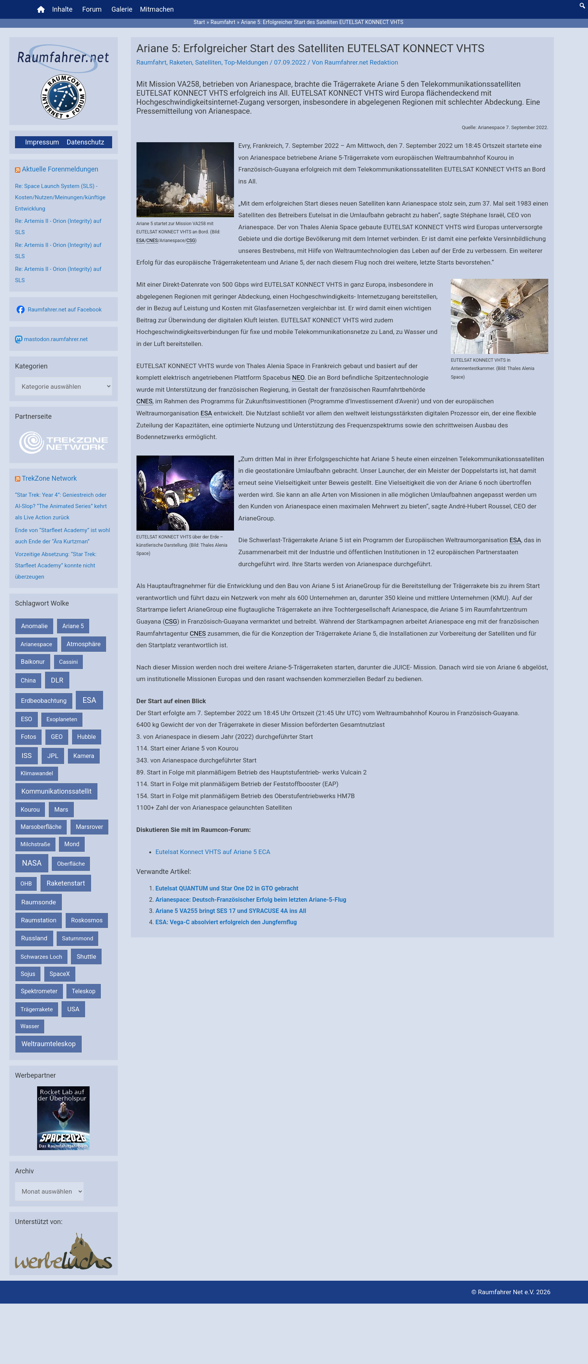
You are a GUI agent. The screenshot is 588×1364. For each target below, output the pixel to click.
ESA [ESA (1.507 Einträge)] (89, 700)
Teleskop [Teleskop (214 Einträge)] (84, 991)
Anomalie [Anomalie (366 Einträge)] (34, 626)
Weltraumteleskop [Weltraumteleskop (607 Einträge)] (48, 1044)
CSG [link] (190, 240)
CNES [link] (152, 240)
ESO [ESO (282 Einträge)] (26, 719)
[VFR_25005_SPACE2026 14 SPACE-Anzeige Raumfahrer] (63, 1117)
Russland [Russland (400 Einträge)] (34, 938)
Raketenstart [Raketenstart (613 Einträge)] (65, 883)
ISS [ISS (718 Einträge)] (27, 755)
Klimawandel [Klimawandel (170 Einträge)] (37, 773)
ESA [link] (140, 240)
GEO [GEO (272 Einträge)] (57, 736)
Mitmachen (157, 9)
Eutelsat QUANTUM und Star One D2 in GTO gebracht (227, 888)
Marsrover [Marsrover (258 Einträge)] (89, 826)
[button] (582, 5)
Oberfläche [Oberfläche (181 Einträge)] (71, 863)
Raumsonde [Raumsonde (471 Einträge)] (38, 902)
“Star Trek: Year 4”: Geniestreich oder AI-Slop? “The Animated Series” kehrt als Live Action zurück (61, 506)
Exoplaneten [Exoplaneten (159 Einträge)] (61, 719)
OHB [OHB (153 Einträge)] (26, 883)
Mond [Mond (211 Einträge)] (72, 844)
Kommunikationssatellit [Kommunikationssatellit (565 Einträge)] (56, 791)
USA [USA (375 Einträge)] (74, 1009)
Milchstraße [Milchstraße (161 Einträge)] (35, 844)
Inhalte (62, 9)
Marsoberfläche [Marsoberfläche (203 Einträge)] (41, 827)
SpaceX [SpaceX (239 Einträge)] (60, 974)
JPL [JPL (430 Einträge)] (52, 755)
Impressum (42, 142)
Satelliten (208, 62)
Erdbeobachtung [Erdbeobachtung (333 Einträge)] (44, 700)
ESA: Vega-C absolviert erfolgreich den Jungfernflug (226, 922)
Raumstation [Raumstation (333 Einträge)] (38, 920)
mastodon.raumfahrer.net (56, 339)
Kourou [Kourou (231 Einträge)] (30, 809)
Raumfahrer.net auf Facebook (65, 309)
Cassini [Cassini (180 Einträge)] (68, 662)
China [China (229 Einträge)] (28, 680)
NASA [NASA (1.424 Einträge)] (32, 863)
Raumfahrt (151, 62)
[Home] (40, 9)
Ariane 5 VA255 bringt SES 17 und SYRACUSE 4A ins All (231, 910)
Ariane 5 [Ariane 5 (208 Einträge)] (73, 626)
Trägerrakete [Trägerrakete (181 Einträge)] (37, 1009)
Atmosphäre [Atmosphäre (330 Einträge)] (84, 644)
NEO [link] (298, 377)
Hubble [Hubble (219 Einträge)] (86, 736)
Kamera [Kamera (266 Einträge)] (84, 755)
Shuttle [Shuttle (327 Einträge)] (86, 956)
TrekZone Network (49, 478)
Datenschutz (85, 142)
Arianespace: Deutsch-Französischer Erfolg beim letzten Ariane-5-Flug (251, 899)
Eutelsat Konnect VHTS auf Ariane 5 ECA (213, 852)
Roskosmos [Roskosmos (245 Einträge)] (87, 920)
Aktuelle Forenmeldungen (60, 169)
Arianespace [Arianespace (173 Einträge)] (36, 644)
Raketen (180, 62)
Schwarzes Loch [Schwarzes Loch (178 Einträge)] (41, 956)
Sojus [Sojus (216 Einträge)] (28, 974)
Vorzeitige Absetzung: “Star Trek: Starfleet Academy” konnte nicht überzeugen (55, 565)
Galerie (121, 9)
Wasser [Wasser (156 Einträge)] (30, 1026)
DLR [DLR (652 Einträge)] (57, 680)
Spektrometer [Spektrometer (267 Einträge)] (39, 991)
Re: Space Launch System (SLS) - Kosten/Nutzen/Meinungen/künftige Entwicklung (60, 197)
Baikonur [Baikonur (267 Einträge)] (33, 661)
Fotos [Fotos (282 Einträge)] (28, 736)
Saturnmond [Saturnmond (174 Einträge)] (77, 938)
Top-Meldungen (246, 62)
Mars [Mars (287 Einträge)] (61, 809)
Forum (92, 9)
